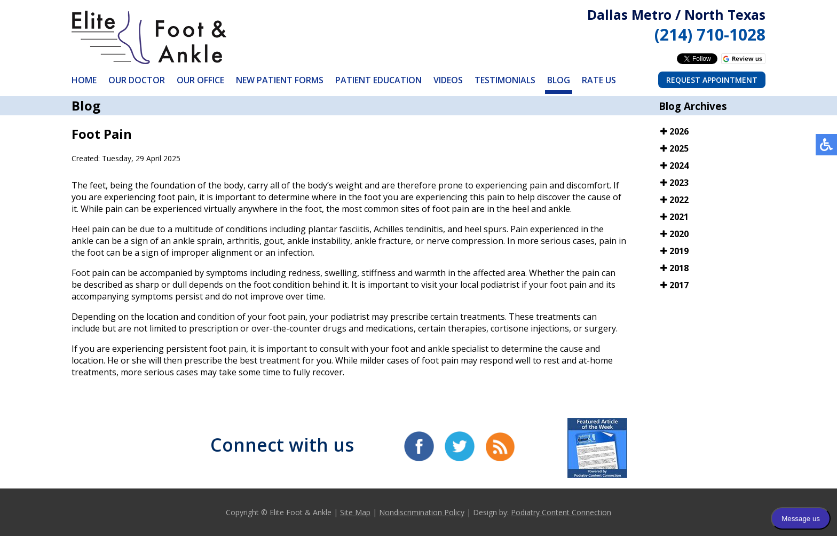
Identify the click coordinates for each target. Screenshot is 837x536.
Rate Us (599, 80)
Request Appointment (711, 80)
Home (84, 80)
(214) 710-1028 (709, 34)
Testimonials (505, 80)
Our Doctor (136, 80)
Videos (448, 80)
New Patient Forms (279, 80)
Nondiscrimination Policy (421, 512)
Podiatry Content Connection (561, 512)
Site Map (355, 512)
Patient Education (378, 80)
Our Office (200, 80)
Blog (558, 80)
